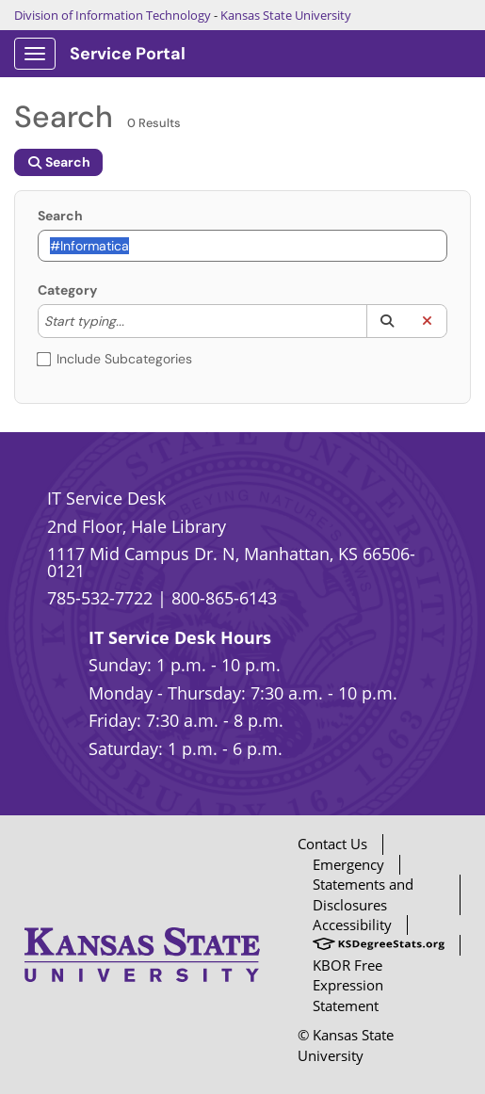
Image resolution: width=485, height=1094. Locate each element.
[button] (386, 321)
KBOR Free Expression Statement (348, 985)
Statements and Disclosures (363, 894)
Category (67, 290)
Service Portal (128, 53)
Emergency (348, 864)
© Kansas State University (346, 1044)
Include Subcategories (115, 358)
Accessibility (352, 924)
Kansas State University (285, 15)
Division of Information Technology (112, 15)
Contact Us (332, 843)
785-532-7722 (100, 598)
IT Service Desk (106, 498)
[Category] (133, 321)
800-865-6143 (224, 598)
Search (60, 215)
